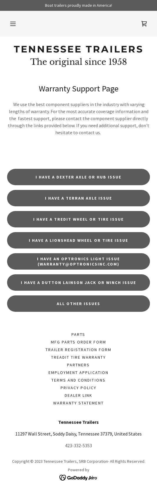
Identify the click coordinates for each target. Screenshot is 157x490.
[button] (13, 24)
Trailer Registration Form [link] (78, 349)
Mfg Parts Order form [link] (78, 342)
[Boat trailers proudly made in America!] (78, 5)
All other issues (78, 303)
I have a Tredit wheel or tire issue (78, 219)
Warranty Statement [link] (78, 403)
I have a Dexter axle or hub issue (78, 177)
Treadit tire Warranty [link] (78, 357)
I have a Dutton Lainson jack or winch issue (78, 282)
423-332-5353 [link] (78, 445)
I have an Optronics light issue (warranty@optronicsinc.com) (78, 261)
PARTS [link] (78, 334)
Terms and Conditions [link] (78, 380)
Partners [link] (78, 365)
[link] (144, 24)
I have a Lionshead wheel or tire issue (78, 240)
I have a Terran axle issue (78, 198)
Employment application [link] (78, 372)
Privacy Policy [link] (78, 387)
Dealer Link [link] (78, 395)
